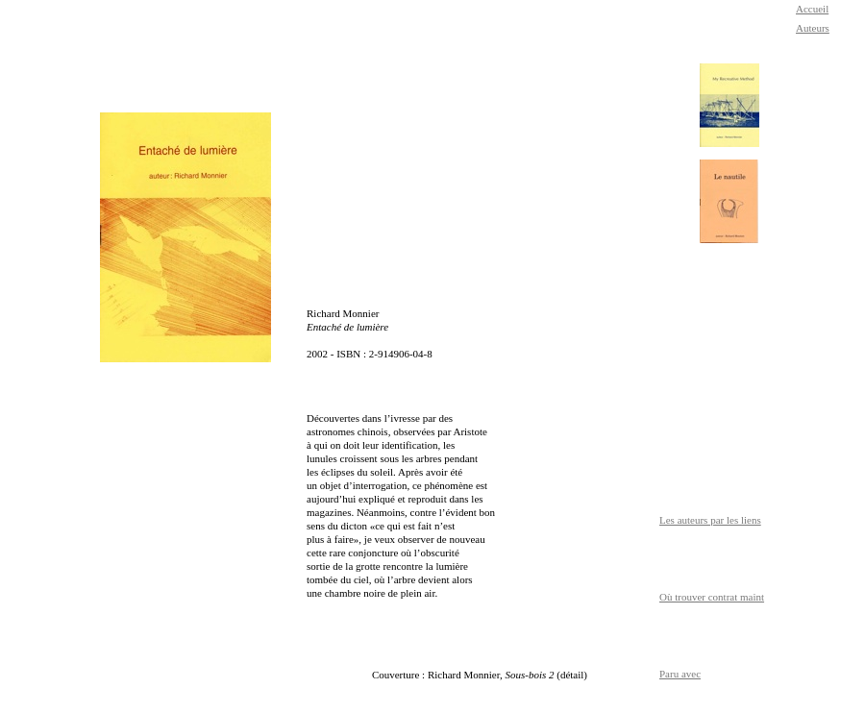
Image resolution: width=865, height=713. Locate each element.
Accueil (812, 8)
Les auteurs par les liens (710, 520)
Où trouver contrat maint (711, 596)
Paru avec (680, 673)
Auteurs (812, 28)
